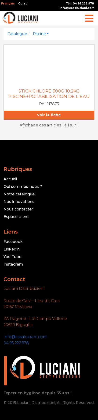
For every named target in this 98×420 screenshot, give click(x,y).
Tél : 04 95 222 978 (80, 3)
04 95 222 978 (16, 343)
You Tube (12, 256)
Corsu (23, 3)
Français (8, 3)
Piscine (39, 34)
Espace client (16, 216)
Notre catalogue (19, 194)
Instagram (13, 264)
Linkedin (12, 249)
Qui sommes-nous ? (23, 186)
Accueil (10, 179)
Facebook (13, 241)
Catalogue (17, 34)
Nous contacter (18, 209)
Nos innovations (19, 201)
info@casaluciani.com (76, 8)
